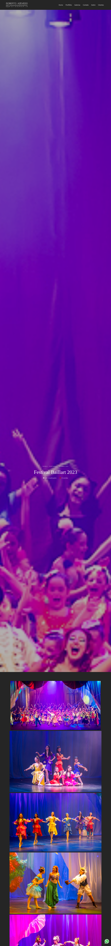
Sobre (93, 5)
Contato (86, 5)
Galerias (77, 5)
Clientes (101, 5)
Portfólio (69, 5)
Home (61, 5)
